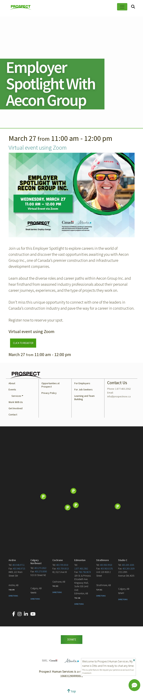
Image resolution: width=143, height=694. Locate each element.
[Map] (72, 497)
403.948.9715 (19, 568)
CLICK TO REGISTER (23, 343)
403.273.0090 (41, 571)
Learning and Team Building (84, 397)
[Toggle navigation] (122, 6)
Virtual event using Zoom (38, 147)
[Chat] (134, 685)
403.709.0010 (62, 564)
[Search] (133, 7)
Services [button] (16, 396)
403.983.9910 (106, 564)
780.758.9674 (85, 572)
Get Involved (15, 408)
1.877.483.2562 (81, 568)
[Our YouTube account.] (32, 614)
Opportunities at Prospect (50, 385)
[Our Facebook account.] (13, 614)
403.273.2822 (40, 568)
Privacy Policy (49, 393)
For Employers (82, 383)
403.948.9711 (18, 564)
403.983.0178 (107, 568)
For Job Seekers (83, 389)
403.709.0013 (63, 568)
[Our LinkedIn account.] (26, 614)
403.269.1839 (129, 568)
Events (12, 389)
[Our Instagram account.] (20, 614)
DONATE (71, 639)
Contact (13, 414)
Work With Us (16, 402)
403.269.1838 (128, 564)
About (12, 383)
